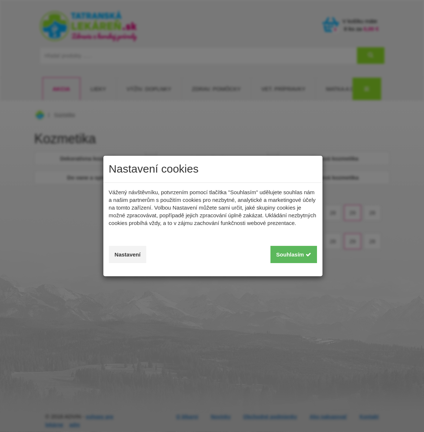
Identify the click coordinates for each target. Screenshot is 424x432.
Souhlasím (293, 254)
